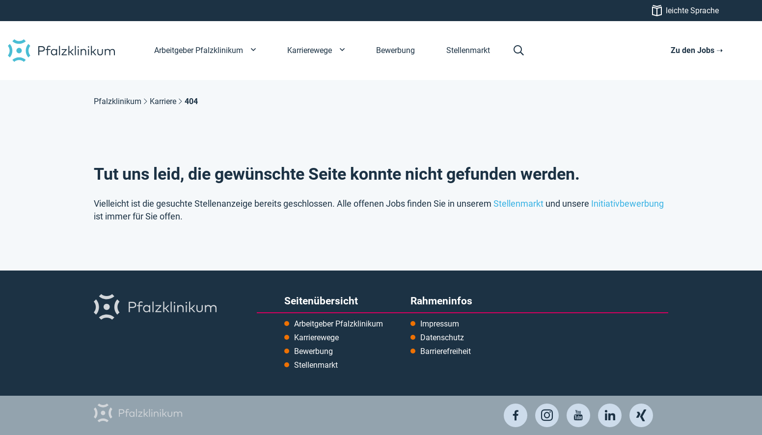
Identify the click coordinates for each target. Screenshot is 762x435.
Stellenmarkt (518, 204)
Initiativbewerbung (627, 204)
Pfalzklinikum (117, 101)
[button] (519, 51)
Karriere (163, 101)
